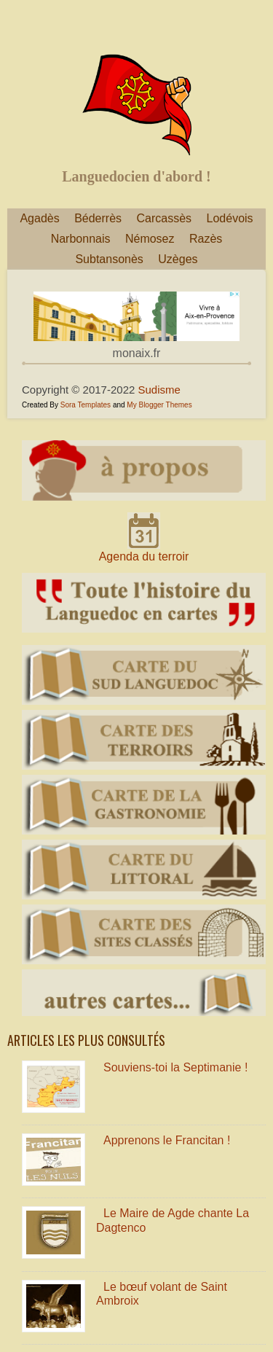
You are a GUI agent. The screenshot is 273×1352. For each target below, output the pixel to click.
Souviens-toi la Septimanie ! (175, 1067)
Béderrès (98, 218)
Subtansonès (109, 259)
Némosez (150, 239)
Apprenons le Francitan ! (166, 1140)
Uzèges (177, 259)
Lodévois (230, 218)
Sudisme (159, 389)
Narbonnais (81, 239)
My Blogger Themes (159, 405)
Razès (205, 239)
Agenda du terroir (144, 556)
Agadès (39, 218)
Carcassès (164, 218)
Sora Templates (85, 405)
